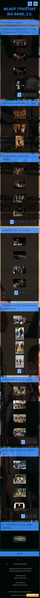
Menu (35, 4)
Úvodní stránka (7, 23)
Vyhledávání (30, 4)
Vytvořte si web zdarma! (18, 595)
